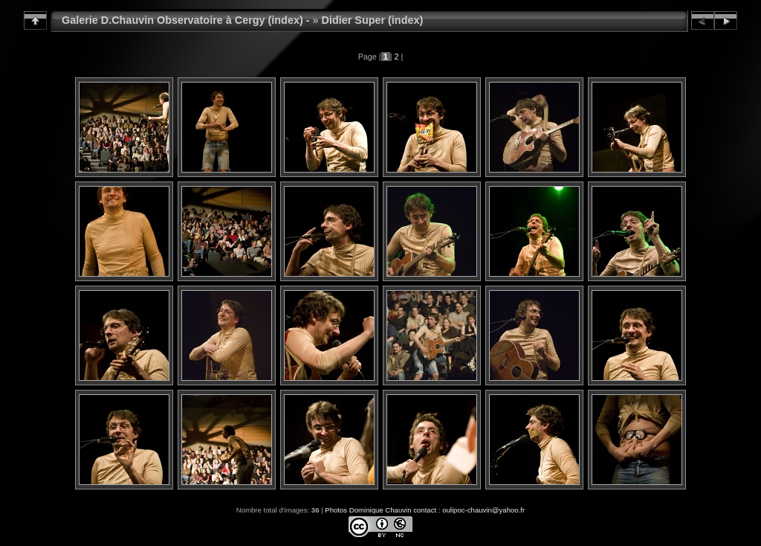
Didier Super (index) (373, 20)
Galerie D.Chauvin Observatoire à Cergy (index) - (186, 20)
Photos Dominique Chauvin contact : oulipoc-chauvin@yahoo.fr (425, 510)
